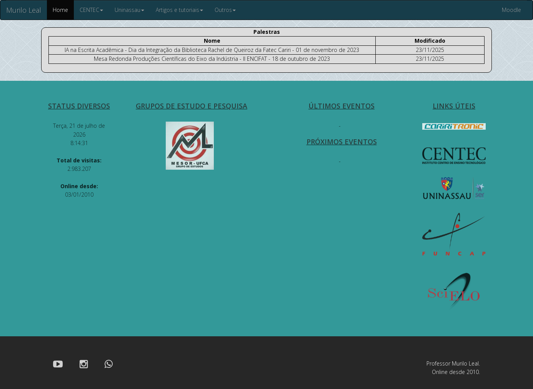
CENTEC (91, 9)
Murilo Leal (23, 10)
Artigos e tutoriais (179, 9)
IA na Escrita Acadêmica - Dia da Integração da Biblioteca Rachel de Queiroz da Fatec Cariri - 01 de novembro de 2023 (212, 49)
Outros (225, 9)
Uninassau (129, 9)
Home (60, 9)
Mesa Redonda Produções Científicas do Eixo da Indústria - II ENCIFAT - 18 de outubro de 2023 (212, 58)
